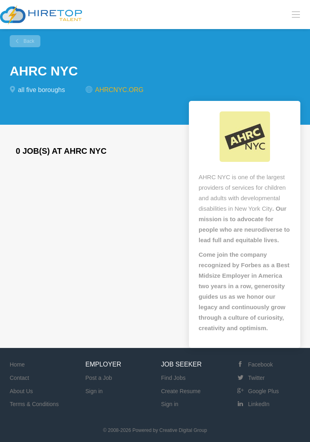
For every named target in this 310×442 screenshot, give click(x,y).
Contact (19, 378)
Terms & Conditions (34, 404)
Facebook (260, 364)
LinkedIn (259, 404)
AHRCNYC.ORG (119, 89)
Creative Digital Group (183, 430)
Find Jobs (173, 378)
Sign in (94, 391)
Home (17, 364)
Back (28, 41)
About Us (21, 391)
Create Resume (181, 391)
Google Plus (263, 391)
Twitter (256, 378)
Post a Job (99, 378)
